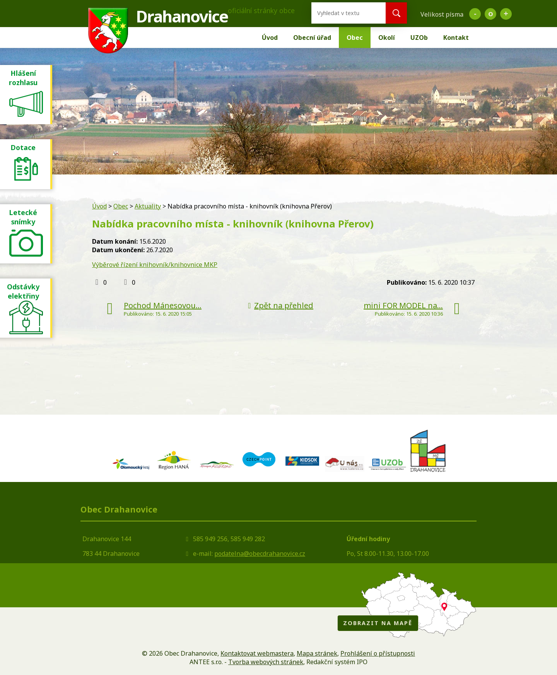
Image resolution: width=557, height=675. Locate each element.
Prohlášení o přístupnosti (377, 653)
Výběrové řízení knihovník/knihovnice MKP (154, 264)
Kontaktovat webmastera (257, 653)
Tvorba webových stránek (265, 662)
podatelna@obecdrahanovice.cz (259, 553)
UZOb (419, 37)
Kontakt (456, 37)
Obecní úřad (312, 37)
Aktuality (148, 206)
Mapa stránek (317, 653)
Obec (355, 37)
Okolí (386, 37)
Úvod (270, 37)
